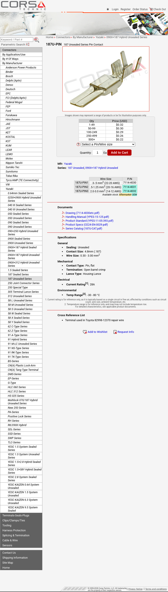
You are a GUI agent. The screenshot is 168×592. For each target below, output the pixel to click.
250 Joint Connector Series (24, 283)
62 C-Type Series (17, 326)
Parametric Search (15, 44)
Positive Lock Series (19, 416)
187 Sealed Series (18, 274)
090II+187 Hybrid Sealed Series (22, 249)
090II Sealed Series (19, 238)
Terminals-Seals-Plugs (15, 515)
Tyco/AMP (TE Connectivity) (22, 180)
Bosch (9, 76)
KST (8, 141)
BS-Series (13, 361)
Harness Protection (14, 530)
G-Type (12, 382)
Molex (9, 158)
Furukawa (11, 115)
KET (8, 132)
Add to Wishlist (95, 331)
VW (8, 184)
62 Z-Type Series (17, 330)
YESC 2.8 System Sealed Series (22, 478)
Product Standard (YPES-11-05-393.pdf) (87, 220)
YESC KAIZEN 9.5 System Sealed (23, 509)
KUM (8, 145)
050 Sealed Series (18, 213)
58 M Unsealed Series (20, 304)
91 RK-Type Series (18, 352)
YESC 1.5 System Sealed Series (22, 448)
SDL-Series (14, 429)
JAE (8, 123)
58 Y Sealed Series (19, 322)
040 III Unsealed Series (21, 209)
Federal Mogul (14, 102)
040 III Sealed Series (20, 205)
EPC (8, 93)
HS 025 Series (16, 395)
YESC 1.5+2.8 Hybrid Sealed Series (24, 463)
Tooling (6, 525)
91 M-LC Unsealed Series (22, 343)
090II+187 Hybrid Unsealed (101, 167)
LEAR (9, 149)
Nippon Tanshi (14, 162)
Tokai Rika (12, 175)
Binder (9, 71)
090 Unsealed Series (20, 226)
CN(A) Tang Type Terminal (23, 369)
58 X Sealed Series (19, 317)
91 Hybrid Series (17, 339)
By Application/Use (13, 54)
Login (115, 9)
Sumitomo (12, 171)
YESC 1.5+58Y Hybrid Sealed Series (25, 471)
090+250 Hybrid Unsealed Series (23, 232)
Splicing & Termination (15, 535)
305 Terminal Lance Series (23, 291)
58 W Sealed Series (19, 313)
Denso (9, 84)
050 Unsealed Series (20, 218)
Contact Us (9, 552)
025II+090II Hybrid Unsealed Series (24, 199)
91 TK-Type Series (18, 356)
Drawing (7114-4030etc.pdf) (81, 213)
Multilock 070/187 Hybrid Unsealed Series (23, 401)
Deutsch (10, 89)
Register (126, 9)
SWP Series (14, 438)
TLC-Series (14, 442)
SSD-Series (14, 433)
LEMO (9, 154)
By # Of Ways (10, 58)
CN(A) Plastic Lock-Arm (22, 365)
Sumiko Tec (12, 167)
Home (6, 567)
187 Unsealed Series (20, 278)
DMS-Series (14, 374)
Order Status (140, 9)
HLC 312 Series (17, 391)
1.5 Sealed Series (18, 270)
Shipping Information (15, 557)
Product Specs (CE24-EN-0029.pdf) (85, 224)
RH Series (13, 420)
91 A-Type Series (17, 335)
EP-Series (13, 378)
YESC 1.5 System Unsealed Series (24, 456)
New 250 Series (17, 407)
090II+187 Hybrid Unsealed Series (24, 256)
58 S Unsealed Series (20, 309)
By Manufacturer (12, 63)
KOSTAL (10, 136)
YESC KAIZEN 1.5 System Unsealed (23, 494)
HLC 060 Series (17, 387)
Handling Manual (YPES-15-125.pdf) (85, 216)
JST (8, 128)
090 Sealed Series (18, 222)
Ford (8, 110)
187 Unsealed (76, 167)
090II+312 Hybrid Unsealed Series (24, 264)
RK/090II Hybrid (17, 425)
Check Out (157, 9)
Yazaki (9, 188)
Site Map (7, 562)
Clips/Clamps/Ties (13, 520)
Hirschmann (13, 119)
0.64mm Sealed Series (21, 193)
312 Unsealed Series (20, 296)
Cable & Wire (10, 540)
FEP (8, 106)
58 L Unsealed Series (20, 300)
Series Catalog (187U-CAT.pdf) (82, 228)
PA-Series (13, 412)
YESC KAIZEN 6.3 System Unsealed (23, 501)
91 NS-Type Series (18, 348)
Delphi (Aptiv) (14, 80)
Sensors (7, 545)
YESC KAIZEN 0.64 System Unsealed (23, 486)
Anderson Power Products (21, 67)
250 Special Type (18, 287)
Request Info (123, 331)
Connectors (9, 50)
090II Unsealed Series (20, 243)
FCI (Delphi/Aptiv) (16, 97)
